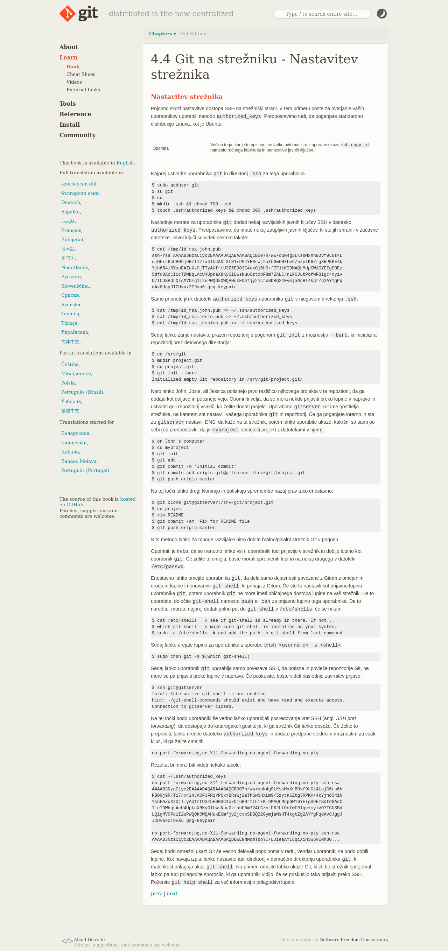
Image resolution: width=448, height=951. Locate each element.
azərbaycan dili (78, 183)
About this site (89, 939)
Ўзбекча (71, 401)
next (172, 893)
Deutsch (70, 202)
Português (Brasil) (82, 392)
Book (72, 66)
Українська (74, 332)
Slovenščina (75, 286)
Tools (67, 103)
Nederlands (74, 267)
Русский (71, 276)
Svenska (70, 304)
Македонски (76, 373)
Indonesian (74, 442)
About (68, 47)
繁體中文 (70, 410)
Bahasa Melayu (79, 461)
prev (156, 893)
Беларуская (75, 433)
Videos (74, 82)
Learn (68, 57)
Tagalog (70, 313)
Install (69, 124)
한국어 (68, 258)
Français (71, 230)
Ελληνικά (72, 239)
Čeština (70, 364)
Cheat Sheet (80, 74)
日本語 (68, 249)
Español (70, 211)
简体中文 (70, 341)
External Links (83, 89)
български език (80, 193)
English (125, 162)
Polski (68, 383)
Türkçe (69, 323)
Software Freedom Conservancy (354, 939)
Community (77, 135)
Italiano (70, 452)
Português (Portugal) (85, 470)
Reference (75, 114)
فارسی (68, 221)
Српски (70, 295)
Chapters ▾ (162, 33)
